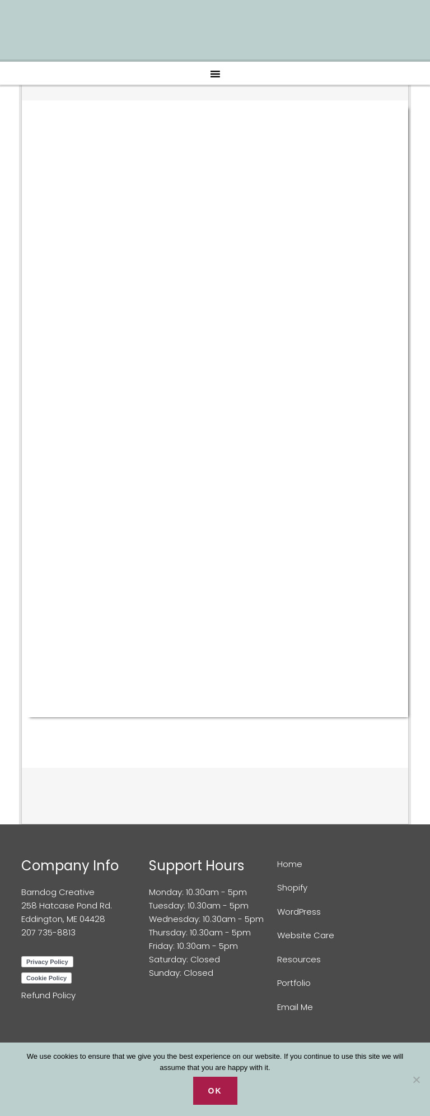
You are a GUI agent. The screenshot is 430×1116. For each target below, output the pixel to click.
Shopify (292, 887)
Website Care (305, 935)
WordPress (299, 911)
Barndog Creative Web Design (214, 34)
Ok (215, 1090)
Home (289, 864)
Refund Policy (48, 995)
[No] (416, 1079)
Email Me (295, 1007)
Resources (299, 959)
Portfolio (294, 983)
